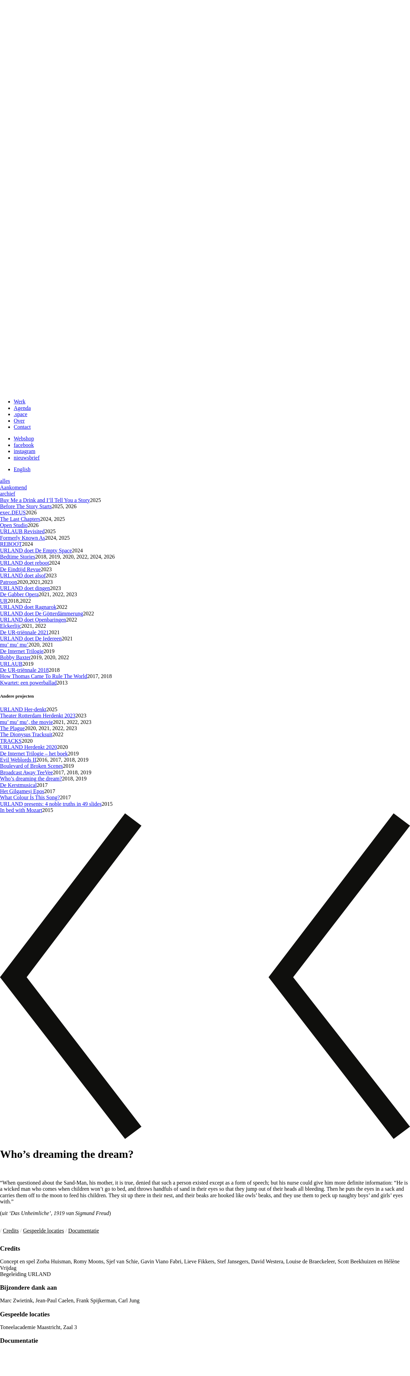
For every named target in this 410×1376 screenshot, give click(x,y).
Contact (22, 427)
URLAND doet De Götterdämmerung (41, 613)
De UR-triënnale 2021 (24, 632)
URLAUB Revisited (22, 531)
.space (20, 414)
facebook (24, 445)
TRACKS (11, 741)
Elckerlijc (10, 626)
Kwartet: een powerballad (28, 683)
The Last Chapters (20, 519)
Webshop (24, 438)
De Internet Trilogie (22, 651)
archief (7, 494)
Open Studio (13, 525)
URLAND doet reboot (24, 563)
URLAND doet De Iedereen (31, 638)
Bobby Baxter (15, 657)
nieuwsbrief (27, 458)
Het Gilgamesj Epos (22, 791)
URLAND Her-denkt (23, 709)
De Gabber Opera (19, 594)
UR (4, 601)
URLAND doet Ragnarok (28, 607)
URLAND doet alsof (23, 575)
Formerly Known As (22, 538)
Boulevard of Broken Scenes (31, 766)
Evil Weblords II (18, 760)
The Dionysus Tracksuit (26, 734)
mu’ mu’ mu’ (14, 645)
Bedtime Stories (17, 557)
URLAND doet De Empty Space (36, 550)
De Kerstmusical (18, 785)
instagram (24, 451)
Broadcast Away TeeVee (26, 772)
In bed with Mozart (21, 810)
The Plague (12, 728)
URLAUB (11, 664)
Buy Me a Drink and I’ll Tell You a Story (45, 500)
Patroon (8, 582)
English (22, 469)
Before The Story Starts (26, 506)
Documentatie (83, 1231)
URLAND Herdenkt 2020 (28, 747)
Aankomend (13, 487)
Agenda (22, 408)
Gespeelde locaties (43, 1231)
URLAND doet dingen (25, 588)
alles (5, 481)
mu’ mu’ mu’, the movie (26, 722)
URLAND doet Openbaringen (33, 620)
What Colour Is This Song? (30, 797)
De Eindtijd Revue (20, 569)
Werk (19, 401)
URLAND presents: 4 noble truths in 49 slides (50, 804)
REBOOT (11, 544)
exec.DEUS (13, 512)
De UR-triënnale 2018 (24, 670)
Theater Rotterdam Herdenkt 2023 (37, 715)
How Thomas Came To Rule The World (43, 676)
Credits (11, 1231)
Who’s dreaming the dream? (31, 778)
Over (19, 421)
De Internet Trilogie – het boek (34, 753)
